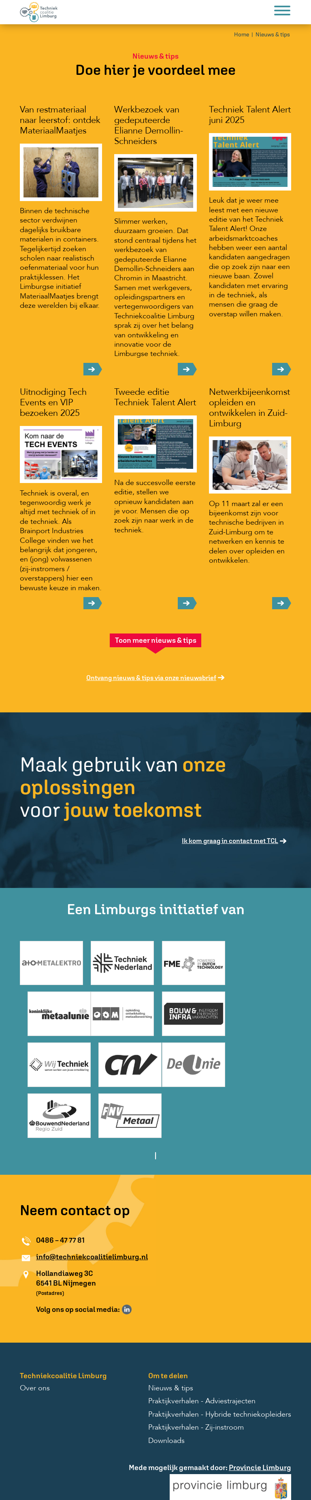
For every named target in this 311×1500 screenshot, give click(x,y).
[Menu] (282, 12)
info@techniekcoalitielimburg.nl (92, 1212)
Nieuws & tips (273, 34)
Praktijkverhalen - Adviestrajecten (202, 1357)
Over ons (35, 1344)
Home (241, 34)
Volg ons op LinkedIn (127, 1265)
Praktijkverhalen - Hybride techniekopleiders (219, 1370)
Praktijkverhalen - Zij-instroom (196, 1384)
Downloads (166, 1396)
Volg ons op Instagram (138, 1265)
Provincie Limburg (260, 1423)
